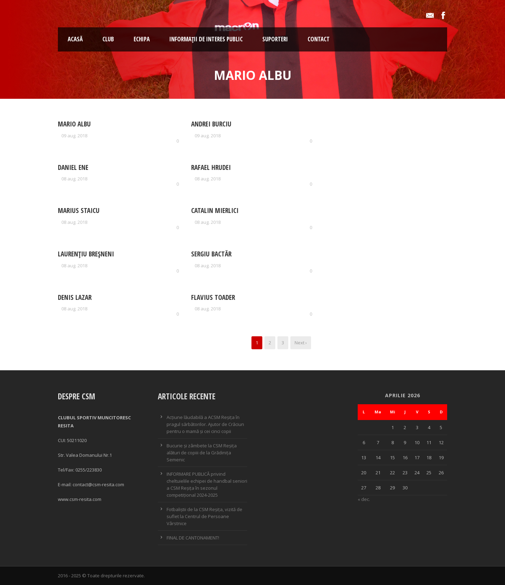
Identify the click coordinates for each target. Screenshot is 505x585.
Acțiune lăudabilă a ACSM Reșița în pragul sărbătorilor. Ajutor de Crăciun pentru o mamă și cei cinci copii (205, 424)
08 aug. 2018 (74, 179)
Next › (301, 342)
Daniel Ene (73, 167)
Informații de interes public (206, 39)
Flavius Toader (213, 297)
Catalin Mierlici (214, 210)
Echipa (142, 39)
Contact (319, 39)
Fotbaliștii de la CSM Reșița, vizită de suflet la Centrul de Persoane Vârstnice (204, 516)
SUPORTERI (275, 39)
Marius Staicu (79, 210)
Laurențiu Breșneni (86, 254)
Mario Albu (74, 124)
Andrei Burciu (211, 124)
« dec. (364, 499)
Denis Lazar (75, 297)
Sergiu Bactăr (211, 254)
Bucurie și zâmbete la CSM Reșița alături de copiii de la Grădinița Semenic (202, 452)
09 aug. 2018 (74, 135)
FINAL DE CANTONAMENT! (193, 538)
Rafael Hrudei (211, 167)
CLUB (108, 39)
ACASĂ (75, 39)
